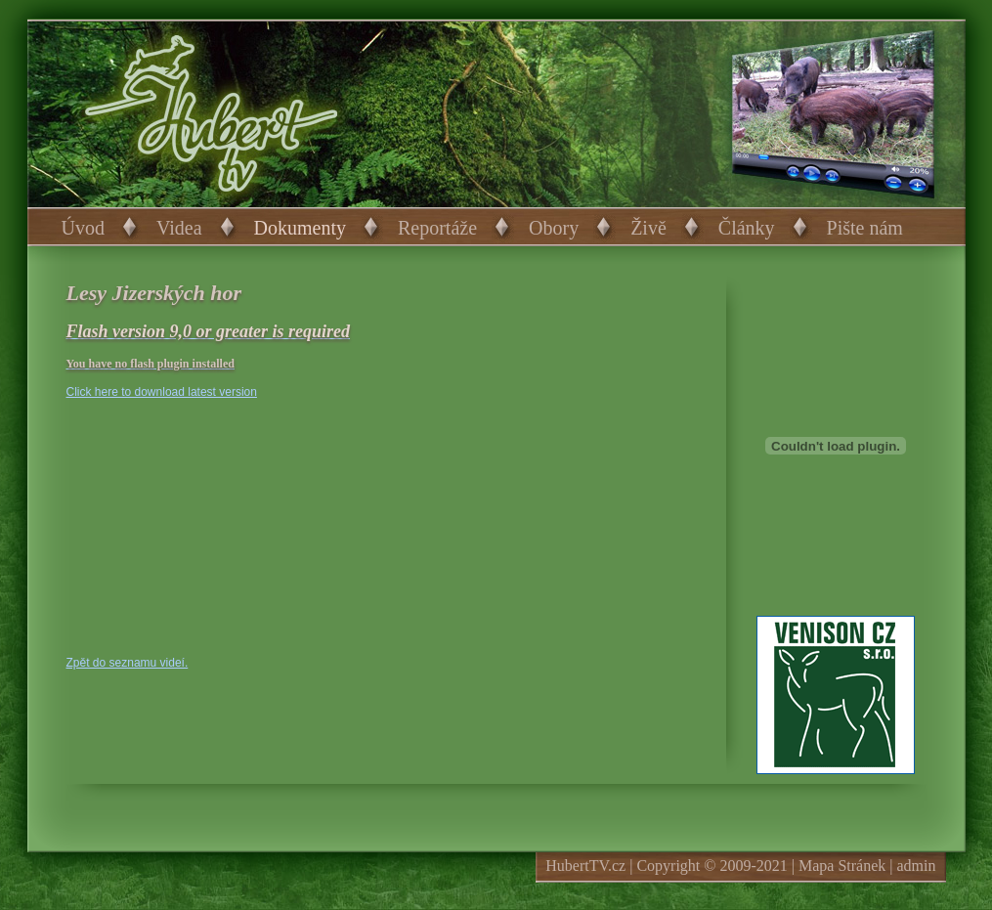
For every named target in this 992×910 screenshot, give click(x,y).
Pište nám (865, 227)
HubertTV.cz (585, 865)
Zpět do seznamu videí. (127, 663)
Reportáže (437, 227)
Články (746, 227)
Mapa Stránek (841, 865)
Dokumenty (300, 227)
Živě (648, 227)
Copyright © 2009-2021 (711, 865)
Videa (179, 227)
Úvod (83, 227)
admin (916, 865)
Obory (554, 227)
